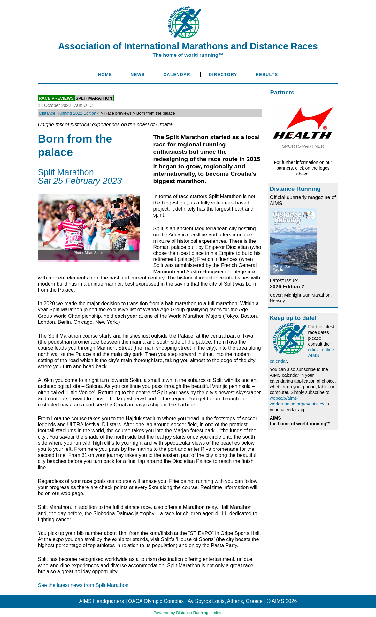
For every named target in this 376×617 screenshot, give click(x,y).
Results (267, 74)
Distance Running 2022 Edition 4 (69, 113)
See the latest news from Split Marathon (83, 585)
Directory (223, 74)
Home (105, 74)
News (138, 74)
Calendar (176, 74)
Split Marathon (93, 97)
